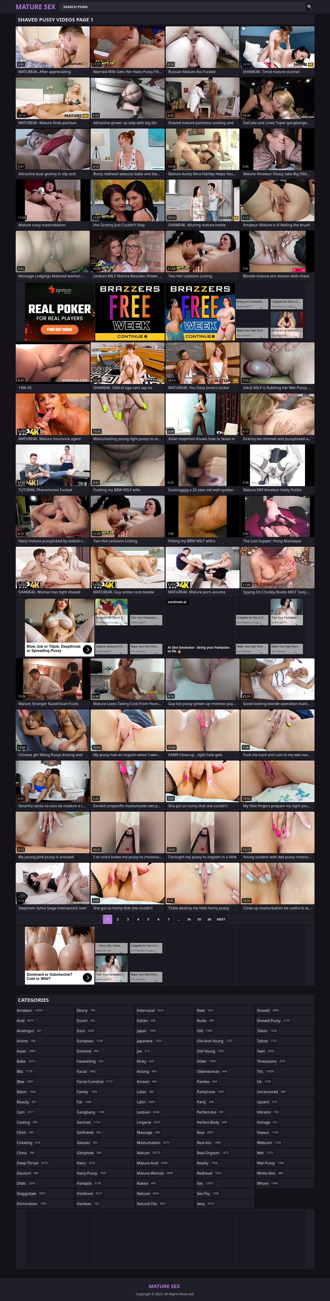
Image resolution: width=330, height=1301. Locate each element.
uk (264, 1081)
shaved (268, 1010)
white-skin (270, 1173)
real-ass (209, 1142)
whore (268, 1183)
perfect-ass (211, 1112)
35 (199, 919)
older (207, 1061)
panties (207, 1081)
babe (26, 1061)
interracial (151, 1010)
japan (147, 1030)
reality (208, 1163)
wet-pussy (271, 1163)
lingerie (149, 1122)
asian (27, 1051)
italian (147, 1020)
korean (147, 1081)
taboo (267, 1030)
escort (86, 1020)
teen (266, 1051)
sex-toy (208, 1193)
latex (146, 1091)
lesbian (149, 1112)
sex (206, 1183)
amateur (30, 1010)
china (26, 1152)
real (206, 1132)
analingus (30, 1030)
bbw (26, 1081)
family (87, 1091)
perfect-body (212, 1122)
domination (32, 1203)
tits (266, 1071)
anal (26, 1020)
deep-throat (33, 1163)
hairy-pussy (92, 1173)
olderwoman (212, 1071)
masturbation (154, 1142)
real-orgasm (213, 1152)
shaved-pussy (274, 1020)
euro (86, 1030)
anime (27, 1040)
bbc (25, 1071)
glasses (88, 1142)
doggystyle (32, 1193)
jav (144, 1051)
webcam (269, 1142)
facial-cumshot (95, 1081)
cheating (29, 1142)
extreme (88, 1051)
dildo (26, 1183)
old (205, 1030)
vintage (268, 1122)
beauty (27, 1101)
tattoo (267, 1040)
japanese (150, 1040)
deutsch (28, 1173)
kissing (147, 1071)
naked (147, 1183)
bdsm (27, 1091)
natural (148, 1193)
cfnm (26, 1132)
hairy (86, 1163)
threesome (272, 1061)
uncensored (272, 1091)
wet (265, 1152)
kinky (146, 1061)
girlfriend (89, 1132)
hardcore (90, 1193)
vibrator (268, 1112)
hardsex (88, 1203)
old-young (211, 1051)
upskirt (267, 1101)
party (206, 1101)
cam (26, 1112)
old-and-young (215, 1040)
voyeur (268, 1132)
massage (149, 1132)
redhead (209, 1173)
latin (146, 1101)
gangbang (91, 1112)
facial (87, 1071)
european (90, 1040)
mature (149, 1152)
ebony (86, 1010)
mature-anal (153, 1163)
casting (28, 1122)
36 (209, 919)
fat (85, 1101)
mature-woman (155, 1173)
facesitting (90, 1061)
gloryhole (89, 1152)
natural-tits (152, 1203)
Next (221, 919)
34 (189, 919)
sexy (206, 1203)
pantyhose (211, 1091)
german (89, 1122)
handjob (89, 1183)
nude (206, 1020)
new (206, 1010)
